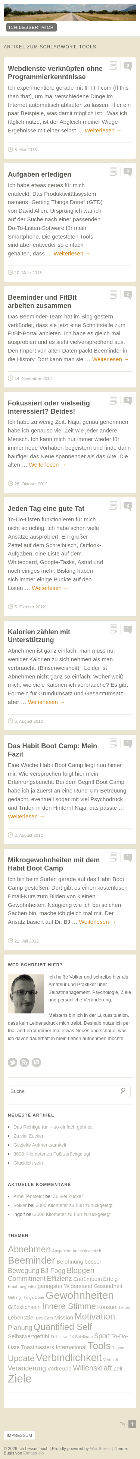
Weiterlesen (103, 130)
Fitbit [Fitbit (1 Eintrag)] (32, 1286)
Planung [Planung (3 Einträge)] (20, 1327)
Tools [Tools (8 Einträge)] (99, 1345)
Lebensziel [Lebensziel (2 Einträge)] (21, 1317)
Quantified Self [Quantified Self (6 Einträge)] (63, 1327)
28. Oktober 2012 (31, 484)
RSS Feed (24, 1062)
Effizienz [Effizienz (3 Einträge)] (59, 1278)
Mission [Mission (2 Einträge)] (63, 1317)
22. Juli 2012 (27, 941)
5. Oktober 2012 (30, 607)
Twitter (12, 1062)
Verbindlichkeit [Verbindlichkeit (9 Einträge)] (69, 1357)
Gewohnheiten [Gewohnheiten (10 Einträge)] (80, 1295)
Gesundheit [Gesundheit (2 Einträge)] (108, 1286)
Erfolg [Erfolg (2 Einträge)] (110, 1279)
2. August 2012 (29, 835)
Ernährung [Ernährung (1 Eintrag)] (17, 1286)
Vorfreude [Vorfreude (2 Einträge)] (59, 1368)
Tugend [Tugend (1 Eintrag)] (118, 1347)
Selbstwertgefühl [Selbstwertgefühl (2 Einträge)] (28, 1336)
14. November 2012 (33, 378)
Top (123, 1423)
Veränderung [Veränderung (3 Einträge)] (27, 1368)
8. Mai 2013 (26, 149)
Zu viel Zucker (28, 1136)
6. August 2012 (29, 721)
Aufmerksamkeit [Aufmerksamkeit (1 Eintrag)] (86, 1251)
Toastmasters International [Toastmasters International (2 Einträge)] (54, 1347)
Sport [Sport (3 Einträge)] (102, 1336)
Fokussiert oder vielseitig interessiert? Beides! (49, 407)
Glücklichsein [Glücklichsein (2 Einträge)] (24, 1307)
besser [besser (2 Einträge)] (93, 1261)
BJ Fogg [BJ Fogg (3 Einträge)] (53, 1270)
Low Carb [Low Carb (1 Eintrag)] (44, 1318)
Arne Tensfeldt (28, 1196)
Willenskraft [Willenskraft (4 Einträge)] (92, 1368)
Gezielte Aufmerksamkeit (39, 1145)
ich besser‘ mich (31, 27)
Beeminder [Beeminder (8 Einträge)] (31, 1260)
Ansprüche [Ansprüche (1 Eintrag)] (61, 1251)
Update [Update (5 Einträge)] (21, 1358)
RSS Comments (36, 1062)
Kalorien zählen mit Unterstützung (39, 636)
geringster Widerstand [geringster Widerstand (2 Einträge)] (65, 1286)
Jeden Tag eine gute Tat (46, 508)
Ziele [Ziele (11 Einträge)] (20, 1378)
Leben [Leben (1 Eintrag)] (124, 1307)
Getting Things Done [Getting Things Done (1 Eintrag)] (26, 1297)
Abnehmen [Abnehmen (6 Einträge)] (29, 1249)
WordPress (100, 1448)
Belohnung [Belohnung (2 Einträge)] (69, 1261)
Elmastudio (33, 1453)
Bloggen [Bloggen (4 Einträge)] (80, 1270)
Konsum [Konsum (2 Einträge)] (107, 1307)
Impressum (19, 1435)
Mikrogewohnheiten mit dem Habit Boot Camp (54, 864)
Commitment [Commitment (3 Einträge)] (27, 1278)
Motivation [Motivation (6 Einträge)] (95, 1316)
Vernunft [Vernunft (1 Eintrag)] (110, 1359)
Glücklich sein (28, 1163)
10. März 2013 (28, 272)
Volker (20, 1205)
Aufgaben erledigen (39, 174)
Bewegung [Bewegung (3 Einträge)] (23, 1270)
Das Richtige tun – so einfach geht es (53, 1127)
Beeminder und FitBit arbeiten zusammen (42, 301)
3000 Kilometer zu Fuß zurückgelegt (51, 1154)
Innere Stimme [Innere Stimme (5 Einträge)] (69, 1306)
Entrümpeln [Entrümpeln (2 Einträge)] (87, 1279)
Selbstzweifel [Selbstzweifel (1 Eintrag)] (62, 1336)
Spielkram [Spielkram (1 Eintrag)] (84, 1336)
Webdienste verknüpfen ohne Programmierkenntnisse (55, 73)
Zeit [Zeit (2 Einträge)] (117, 1368)
